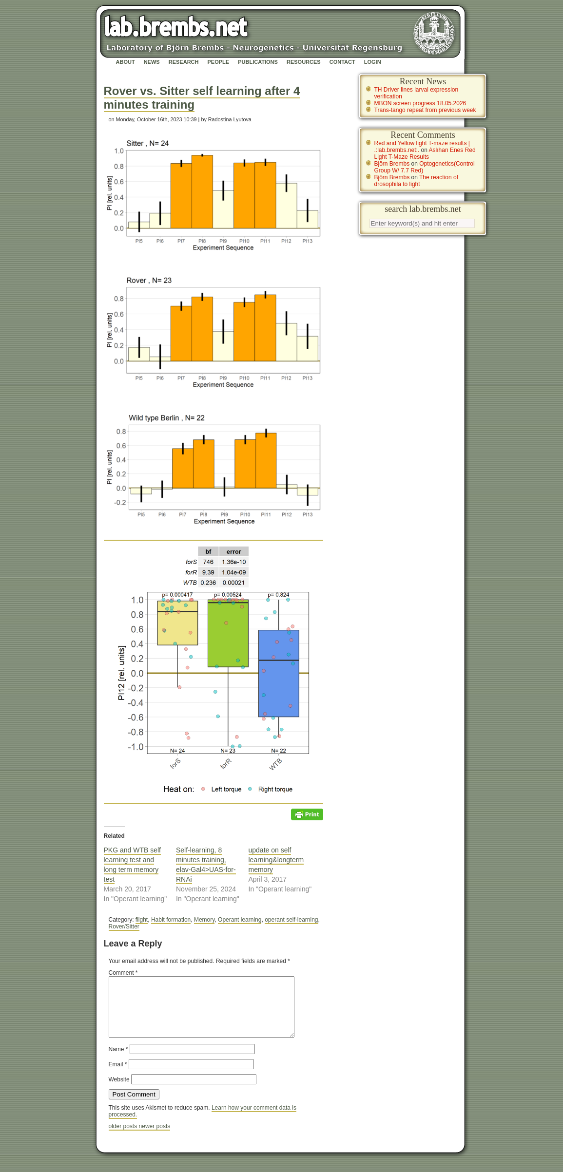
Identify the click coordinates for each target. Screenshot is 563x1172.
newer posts (155, 1137)
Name (118, 1061)
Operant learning (239, 919)
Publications (258, 62)
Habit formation (171, 919)
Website (119, 1091)
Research (184, 62)
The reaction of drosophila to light (416, 181)
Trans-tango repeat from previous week (425, 110)
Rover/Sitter (124, 926)
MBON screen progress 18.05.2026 (420, 103)
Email (118, 1076)
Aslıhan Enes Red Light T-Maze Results (425, 153)
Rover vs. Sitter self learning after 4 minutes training (202, 97)
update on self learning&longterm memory (276, 859)
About (125, 62)
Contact (342, 62)
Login (372, 62)
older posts (124, 1137)
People (219, 62)
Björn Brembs (392, 163)
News (152, 62)
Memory (204, 919)
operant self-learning (291, 919)
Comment (123, 972)
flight (142, 919)
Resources (304, 62)
